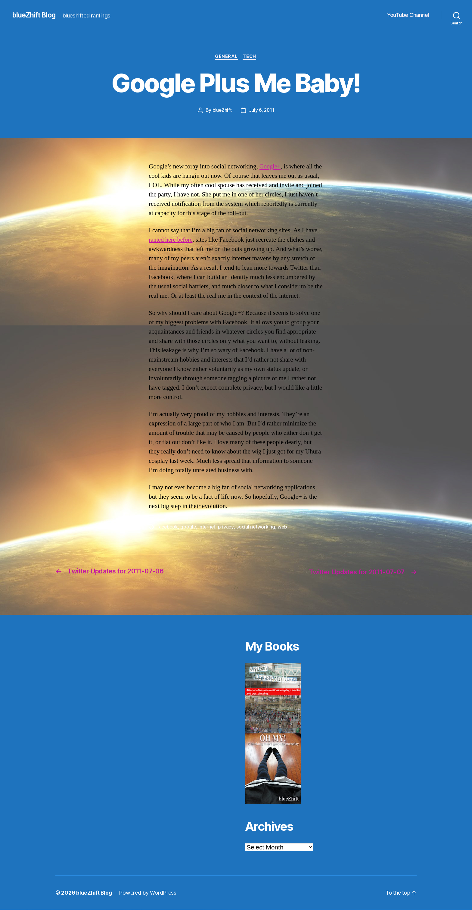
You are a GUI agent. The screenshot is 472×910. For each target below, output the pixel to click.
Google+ (270, 167)
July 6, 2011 (262, 111)
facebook (168, 527)
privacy (227, 527)
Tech (250, 57)
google (189, 527)
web (284, 527)
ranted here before (171, 240)
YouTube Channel (408, 15)
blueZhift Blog (34, 15)
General (226, 57)
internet (208, 527)
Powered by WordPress (148, 893)
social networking (257, 527)
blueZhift (222, 111)
